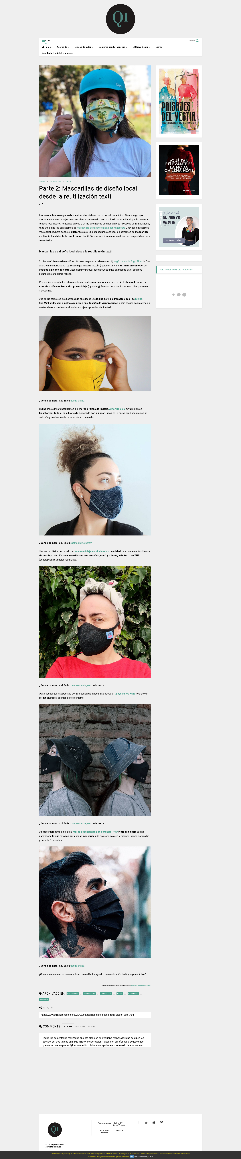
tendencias (55, 181)
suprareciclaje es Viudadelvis (92, 551)
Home (46, 47)
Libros (160, 47)
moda (68, 181)
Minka (138, 298)
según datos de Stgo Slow (128, 261)
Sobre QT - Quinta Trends (119, 1124)
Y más (150, 1157)
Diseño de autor (84, 47)
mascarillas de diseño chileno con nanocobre (101, 227)
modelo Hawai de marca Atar (140, 985)
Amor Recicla (117, 408)
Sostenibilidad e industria (113, 47)
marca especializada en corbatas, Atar (95, 831)
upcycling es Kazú (125, 693)
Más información (140, 1157)
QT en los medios (104, 1131)
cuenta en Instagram (81, 542)
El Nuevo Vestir (141, 47)
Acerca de (63, 47)
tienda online (77, 400)
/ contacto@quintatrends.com (57, 53)
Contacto (119, 1130)
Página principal (104, 1123)
